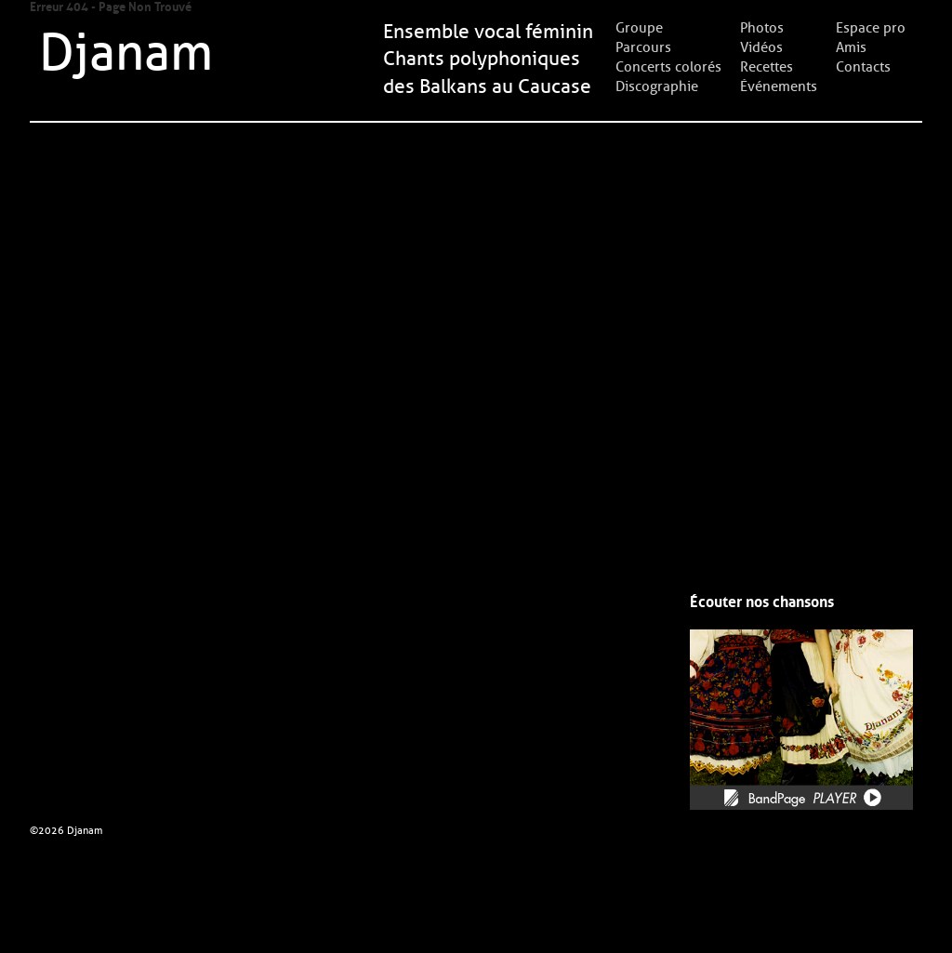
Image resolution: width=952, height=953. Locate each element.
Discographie (656, 86)
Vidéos (761, 47)
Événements (778, 86)
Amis (851, 47)
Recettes (766, 67)
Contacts (863, 67)
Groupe (639, 28)
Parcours (643, 47)
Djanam (126, 53)
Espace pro (871, 28)
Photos (762, 28)
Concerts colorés (668, 67)
